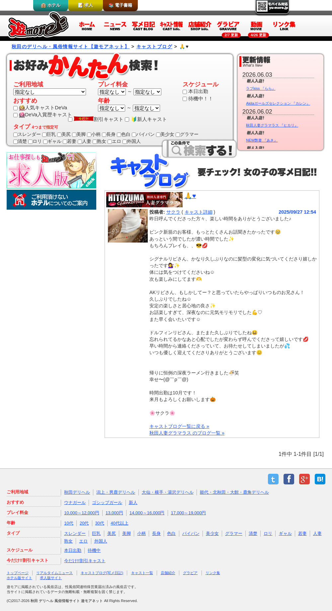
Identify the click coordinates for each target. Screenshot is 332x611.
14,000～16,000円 (147, 512)
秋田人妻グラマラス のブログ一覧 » (186, 433)
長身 (109, 134)
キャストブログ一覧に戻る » (179, 426)
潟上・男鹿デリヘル (115, 492)
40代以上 (119, 523)
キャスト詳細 (198, 212)
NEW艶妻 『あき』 (262, 140)
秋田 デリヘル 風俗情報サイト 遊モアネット (67, 601)
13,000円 (114, 512)
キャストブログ (154, 46)
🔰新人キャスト (146, 119)
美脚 (79, 134)
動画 (256, 25)
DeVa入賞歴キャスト (42, 114)
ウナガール (75, 502)
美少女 (165, 134)
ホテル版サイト (19, 578)
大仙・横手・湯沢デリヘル (168, 492)
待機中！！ (198, 98)
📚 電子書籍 (120, 5)
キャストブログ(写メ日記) (102, 573)
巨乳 (49, 134)
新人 (133, 502)
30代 (99, 523)
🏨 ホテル (50, 5)
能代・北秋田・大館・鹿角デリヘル (234, 492)
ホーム (87, 25)
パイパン (143, 134)
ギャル (52, 141)
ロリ (35, 141)
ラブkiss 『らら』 (260, 88)
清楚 (20, 141)
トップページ (18, 573)
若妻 (69, 141)
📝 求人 (85, 5)
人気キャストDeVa (40, 107)
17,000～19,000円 (188, 512)
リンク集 (285, 25)
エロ (114, 141)
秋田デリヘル (77, 492)
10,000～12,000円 (81, 512)
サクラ (173, 212)
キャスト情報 (172, 25)
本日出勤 (195, 91)
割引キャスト (96, 119)
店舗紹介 (200, 25)
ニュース (115, 25)
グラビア (228, 25)
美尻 (64, 134)
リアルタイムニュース (54, 573)
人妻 (84, 141)
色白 (123, 134)
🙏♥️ (190, 195)
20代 (84, 523)
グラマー (187, 134)
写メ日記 (143, 25)
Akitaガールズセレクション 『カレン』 (278, 103)
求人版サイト (51, 578)
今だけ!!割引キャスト (84, 560)
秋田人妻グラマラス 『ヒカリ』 (272, 125)
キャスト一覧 (142, 573)
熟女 (99, 141)
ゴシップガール (107, 502)
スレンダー (27, 134)
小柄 (94, 134)
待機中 (94, 550)
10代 (68, 523)
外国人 (132, 141)
